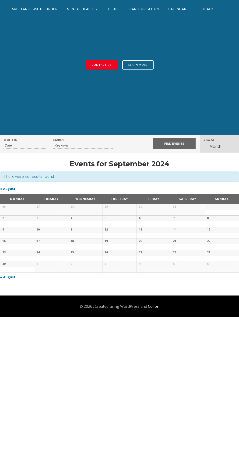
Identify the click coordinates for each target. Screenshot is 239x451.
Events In (10, 139)
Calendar (177, 9)
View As (209, 139)
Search (58, 139)
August (8, 188)
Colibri (153, 440)
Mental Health (83, 9)
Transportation (143, 9)
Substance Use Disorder (35, 9)
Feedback (205, 9)
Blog (113, 9)
